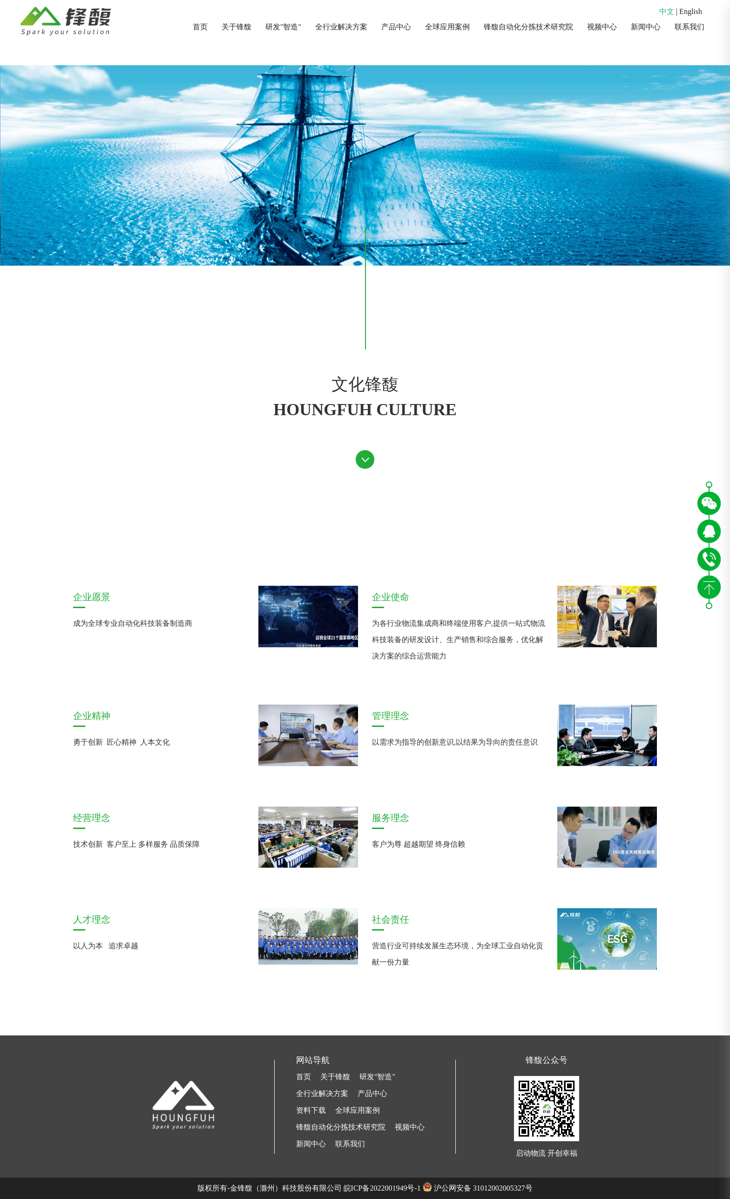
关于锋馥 (236, 27)
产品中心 (396, 27)
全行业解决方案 (341, 27)
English (690, 11)
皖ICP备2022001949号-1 (382, 1188)
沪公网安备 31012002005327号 (483, 1188)
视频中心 (602, 27)
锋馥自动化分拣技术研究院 (528, 27)
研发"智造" (283, 27)
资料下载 (311, 1110)
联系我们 (689, 27)
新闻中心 (646, 27)
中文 (666, 11)
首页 (200, 27)
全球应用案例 (447, 27)
